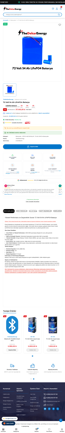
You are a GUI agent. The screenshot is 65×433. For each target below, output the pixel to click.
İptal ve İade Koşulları (20, 405)
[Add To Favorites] (60, 25)
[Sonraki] (61, 191)
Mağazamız (6, 397)
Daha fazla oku (8, 194)
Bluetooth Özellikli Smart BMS (12, 339)
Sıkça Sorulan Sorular (34, 410)
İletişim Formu (7, 404)
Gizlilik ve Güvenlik (22, 401)
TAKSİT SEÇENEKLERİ (45, 211)
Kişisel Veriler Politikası (20, 410)
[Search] (32, 14)
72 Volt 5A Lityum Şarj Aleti (53, 339)
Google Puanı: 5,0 (9, 419)
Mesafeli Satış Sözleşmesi (20, 397)
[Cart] (61, 9)
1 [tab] (32, 356)
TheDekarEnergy (15, 99)
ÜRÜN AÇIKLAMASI (9, 211)
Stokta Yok (32, 350)
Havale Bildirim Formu (7, 408)
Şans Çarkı (8, 423)
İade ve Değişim (21, 414)
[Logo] (12, 8)
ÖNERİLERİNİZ (57, 211)
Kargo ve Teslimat (35, 406)
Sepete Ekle (12, 350)
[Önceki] (3, 191)
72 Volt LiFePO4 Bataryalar (42, 136)
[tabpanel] (12, 334)
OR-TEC (32, 336)
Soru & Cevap (33, 211)
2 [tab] (34, 378)
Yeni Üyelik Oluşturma (33, 398)
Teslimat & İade (34, 402)
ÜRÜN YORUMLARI (21, 211)
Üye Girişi (32, 394)
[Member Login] (57, 9)
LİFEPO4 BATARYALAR (28, 136)
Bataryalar (18, 136)
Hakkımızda (6, 394)
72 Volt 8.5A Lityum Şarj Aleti (32, 339)
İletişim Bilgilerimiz (8, 400)
